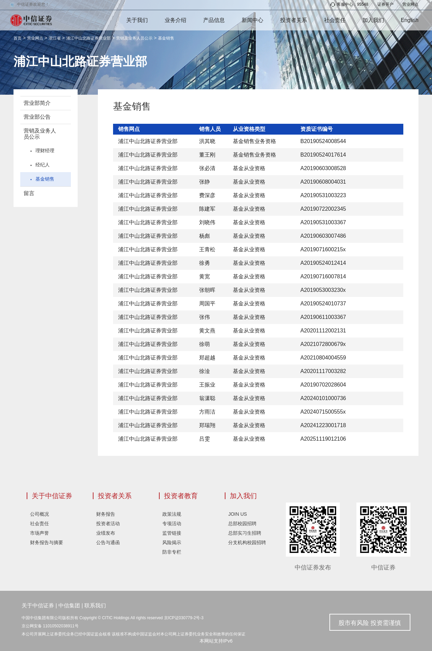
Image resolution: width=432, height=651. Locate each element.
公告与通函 (108, 542)
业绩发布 (105, 533)
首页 (18, 38)
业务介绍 (175, 20)
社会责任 (335, 20)
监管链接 (171, 533)
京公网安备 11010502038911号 (50, 626)
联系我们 (95, 605)
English (409, 20)
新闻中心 (252, 20)
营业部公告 (37, 117)
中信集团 (69, 605)
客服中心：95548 (349, 4)
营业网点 (410, 4)
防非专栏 (171, 552)
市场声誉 (39, 533)
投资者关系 (293, 20)
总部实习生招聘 (244, 533)
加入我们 (373, 20)
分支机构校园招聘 (247, 542)
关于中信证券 (52, 495)
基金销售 (166, 38)
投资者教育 (181, 495)
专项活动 (171, 523)
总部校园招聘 (242, 523)
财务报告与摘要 (46, 542)
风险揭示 (171, 542)
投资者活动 (108, 523)
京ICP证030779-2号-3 (184, 617)
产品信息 (214, 20)
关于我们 (137, 20)
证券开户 (385, 4)
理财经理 (44, 150)
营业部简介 (37, 103)
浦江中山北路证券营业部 (88, 38)
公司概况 (39, 514)
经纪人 (42, 164)
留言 (29, 193)
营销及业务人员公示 (134, 38)
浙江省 (55, 38)
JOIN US (237, 514)
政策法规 (171, 514)
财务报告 (105, 514)
